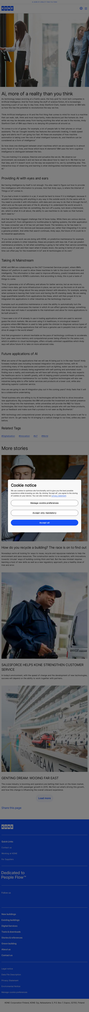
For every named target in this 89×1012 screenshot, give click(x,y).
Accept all (44, 522)
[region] (44, 506)
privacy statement (59, 496)
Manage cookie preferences (44, 503)
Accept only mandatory (44, 513)
